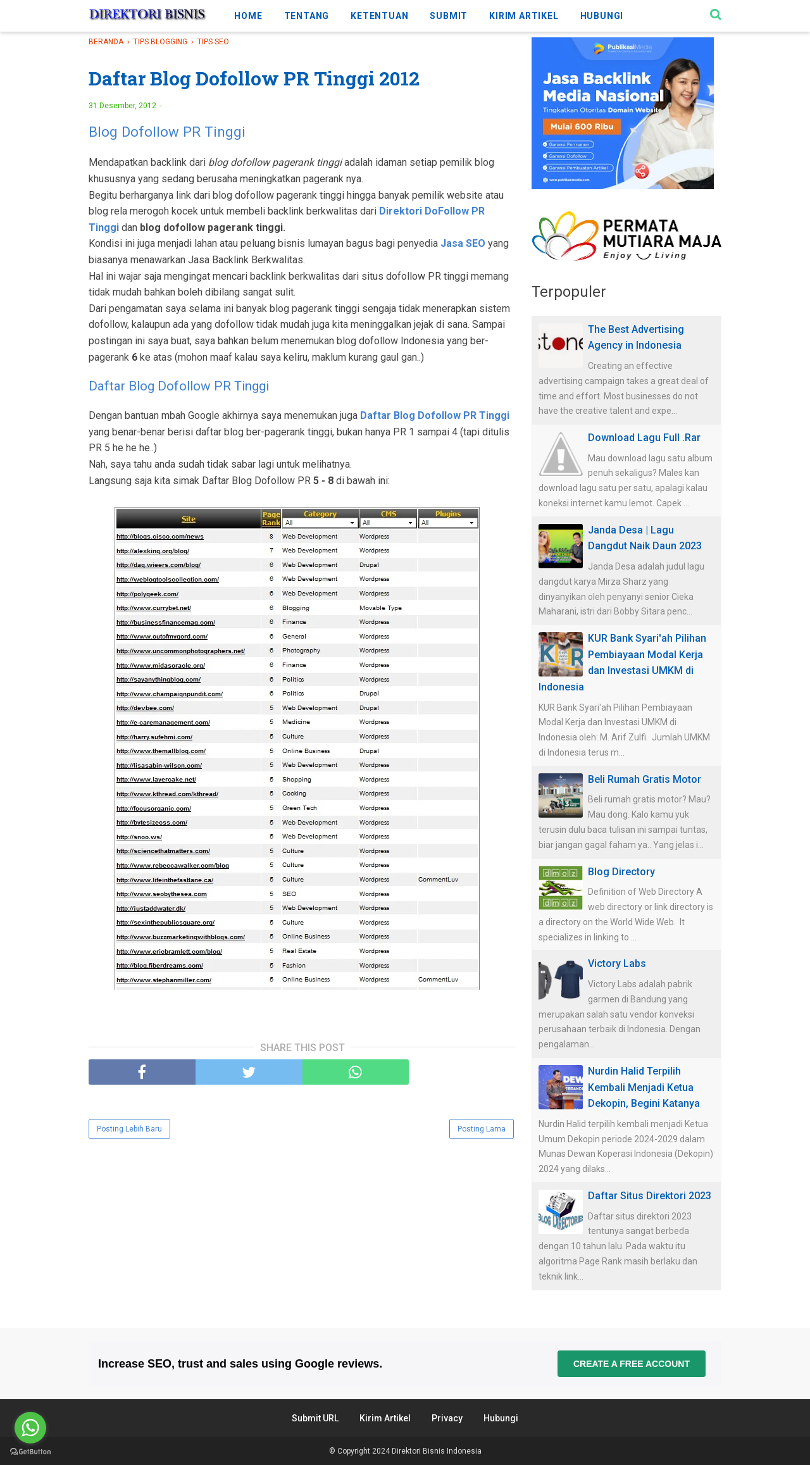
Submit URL (315, 1418)
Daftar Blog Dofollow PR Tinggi (179, 386)
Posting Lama (482, 1129)
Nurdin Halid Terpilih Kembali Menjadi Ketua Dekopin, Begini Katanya (644, 1087)
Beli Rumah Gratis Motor (644, 779)
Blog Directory (621, 872)
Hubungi (500, 1418)
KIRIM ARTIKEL (523, 16)
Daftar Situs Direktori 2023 (649, 1196)
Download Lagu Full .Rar (644, 438)
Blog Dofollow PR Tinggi (167, 131)
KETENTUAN (379, 16)
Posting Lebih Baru (129, 1129)
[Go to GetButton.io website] (30, 1452)
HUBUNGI (602, 16)
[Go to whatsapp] (30, 1427)
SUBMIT (449, 16)
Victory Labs (617, 963)
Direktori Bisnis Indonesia (437, 1451)
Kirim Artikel (385, 1418)
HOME (248, 16)
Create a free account (631, 1364)
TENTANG (307, 16)
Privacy (447, 1418)
